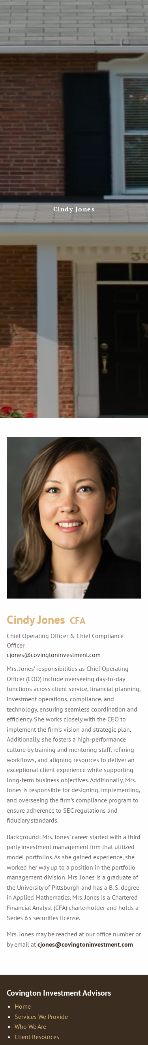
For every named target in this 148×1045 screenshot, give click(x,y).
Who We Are (30, 1026)
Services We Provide (41, 1017)
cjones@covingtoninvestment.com (54, 655)
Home (23, 1006)
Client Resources (37, 1037)
